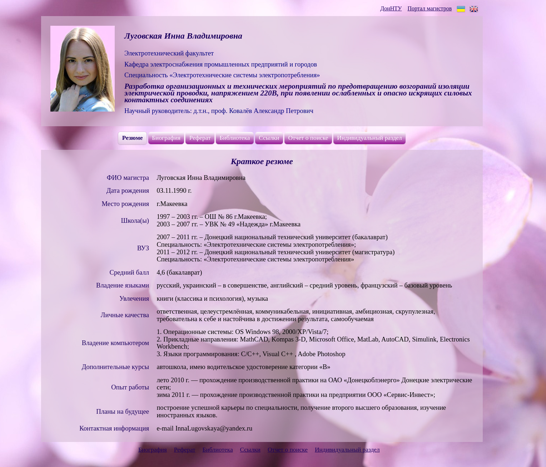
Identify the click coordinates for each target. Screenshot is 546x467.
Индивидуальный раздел (369, 137)
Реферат (200, 137)
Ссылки (269, 137)
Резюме (132, 137)
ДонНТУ (391, 8)
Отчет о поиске (308, 137)
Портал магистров (429, 8)
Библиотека (234, 137)
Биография (166, 137)
